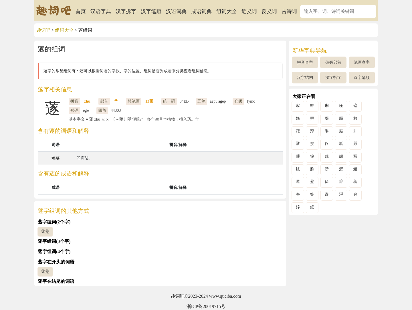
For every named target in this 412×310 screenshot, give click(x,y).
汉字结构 (305, 77)
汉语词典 (176, 11)
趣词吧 (43, 30)
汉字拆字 (126, 11)
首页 (81, 11)
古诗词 (289, 11)
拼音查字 (305, 62)
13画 (149, 101)
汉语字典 (100, 11)
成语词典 (201, 11)
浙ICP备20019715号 (206, 306)
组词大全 (226, 11)
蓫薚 (56, 158)
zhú (87, 101)
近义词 (249, 11)
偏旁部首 (333, 62)
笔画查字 (362, 62)
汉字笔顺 (151, 11)
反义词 (269, 11)
